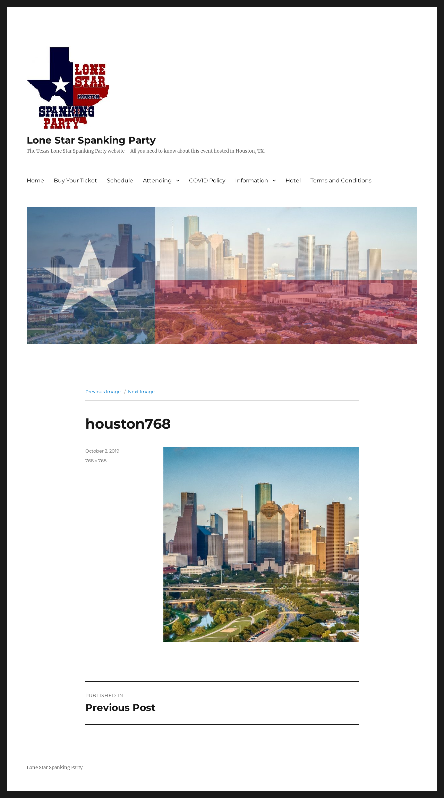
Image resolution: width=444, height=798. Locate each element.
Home (35, 180)
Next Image (141, 391)
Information (251, 180)
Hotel (293, 180)
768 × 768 (95, 460)
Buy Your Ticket (75, 180)
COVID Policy (207, 180)
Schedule (120, 180)
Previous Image (103, 391)
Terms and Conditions (341, 180)
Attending (157, 180)
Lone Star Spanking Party (91, 140)
